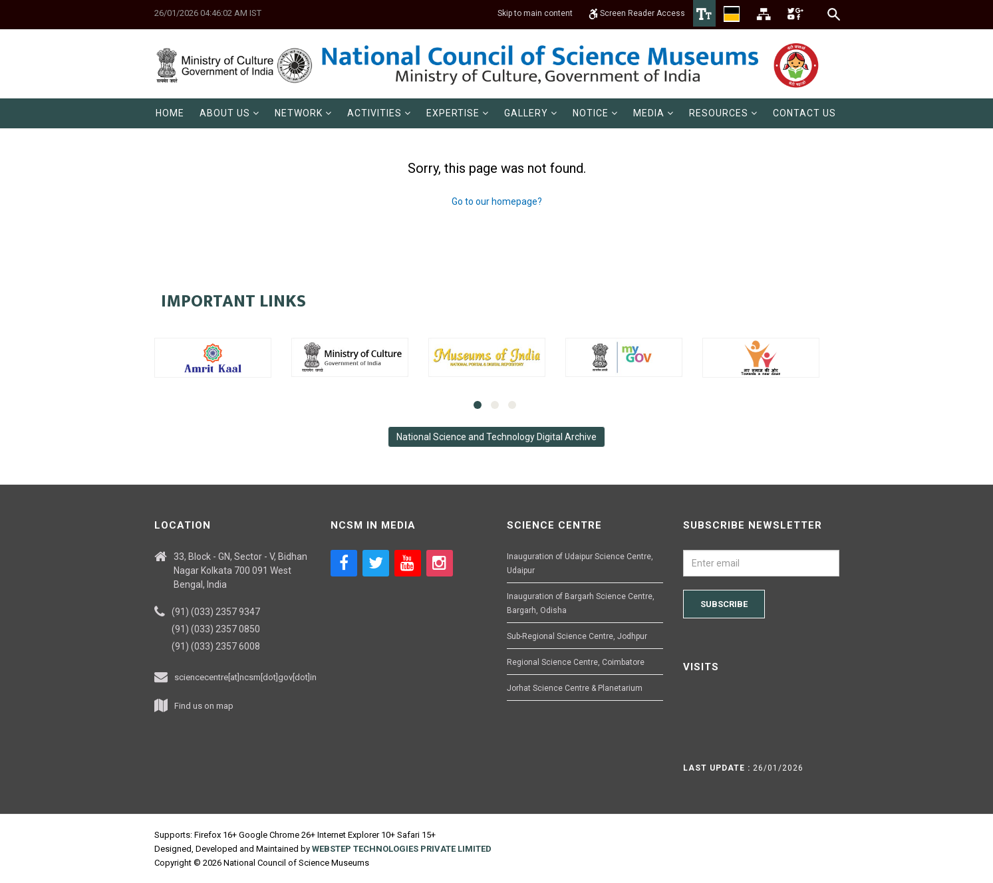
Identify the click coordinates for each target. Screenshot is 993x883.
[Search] (834, 14)
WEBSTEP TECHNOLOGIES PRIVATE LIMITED (402, 849)
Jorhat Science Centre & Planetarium (574, 688)
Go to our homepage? (497, 201)
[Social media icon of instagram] (439, 563)
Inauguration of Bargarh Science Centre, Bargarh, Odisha (580, 603)
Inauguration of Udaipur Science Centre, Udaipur (580, 563)
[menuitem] (170, 113)
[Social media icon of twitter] (375, 563)
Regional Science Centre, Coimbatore (575, 662)
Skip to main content (535, 13)
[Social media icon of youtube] (407, 563)
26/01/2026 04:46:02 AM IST (207, 13)
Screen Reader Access (637, 13)
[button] (229, 113)
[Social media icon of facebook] (344, 563)
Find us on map (203, 706)
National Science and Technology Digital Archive (496, 437)
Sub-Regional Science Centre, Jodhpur (577, 636)
